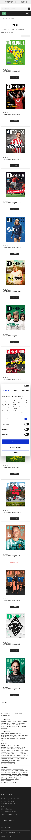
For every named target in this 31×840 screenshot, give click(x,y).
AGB (2, 806)
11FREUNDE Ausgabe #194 (12, 512)
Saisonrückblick (24, 2)
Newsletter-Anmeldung (9, 803)
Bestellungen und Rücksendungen (15, 835)
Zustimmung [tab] (5, 390)
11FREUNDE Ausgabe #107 (12, 203)
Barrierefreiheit (6, 810)
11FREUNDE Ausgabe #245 (12, 644)
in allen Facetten (9, 2)
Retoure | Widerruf (7, 801)
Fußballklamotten (9, 1)
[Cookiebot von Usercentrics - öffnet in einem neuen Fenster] (22, 386)
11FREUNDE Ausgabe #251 (12, 689)
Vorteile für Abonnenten (9, 800)
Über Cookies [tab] (25, 390)
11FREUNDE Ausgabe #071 (12, 114)
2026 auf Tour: (24, 1)
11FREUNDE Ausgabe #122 (12, 336)
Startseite (5, 18)
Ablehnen (15, 452)
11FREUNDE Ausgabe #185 (12, 467)
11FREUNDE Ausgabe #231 (12, 600)
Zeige (13, 29)
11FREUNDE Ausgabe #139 (12, 379)
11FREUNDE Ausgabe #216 (12, 556)
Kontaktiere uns (6, 836)
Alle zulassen (15, 442)
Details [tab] (15, 390)
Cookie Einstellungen (8, 811)
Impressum (4, 805)
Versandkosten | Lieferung (10, 798)
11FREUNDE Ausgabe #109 (12, 247)
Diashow (25, 36)
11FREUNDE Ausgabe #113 (12, 291)
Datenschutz (5, 808)
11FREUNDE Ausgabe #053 (12, 71)
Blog (2, 835)
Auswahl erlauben (15, 447)
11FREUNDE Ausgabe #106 (12, 159)
